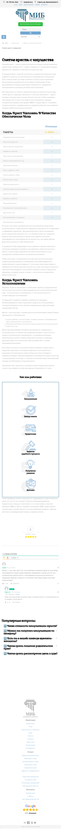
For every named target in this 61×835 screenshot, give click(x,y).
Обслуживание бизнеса (30, 786)
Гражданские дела (30, 768)
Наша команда (28, 4)
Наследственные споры (30, 762)
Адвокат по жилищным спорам (36, 43)
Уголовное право (30, 780)
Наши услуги (17, 43)
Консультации (30, 746)
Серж (17, 595)
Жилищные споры (30, 765)
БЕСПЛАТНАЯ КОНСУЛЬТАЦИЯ (30, 24)
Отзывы (37, 4)
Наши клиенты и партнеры (30, 730)
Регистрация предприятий (30, 783)
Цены (20, 4)
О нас (15, 4)
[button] (30, 809)
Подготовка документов (31, 777)
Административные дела (30, 756)
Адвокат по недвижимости (30, 771)
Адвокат (8, 592)
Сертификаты (30, 749)
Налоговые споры (30, 759)
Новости (30, 736)
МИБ (6, 43)
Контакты (45, 4)
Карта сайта (30, 742)
